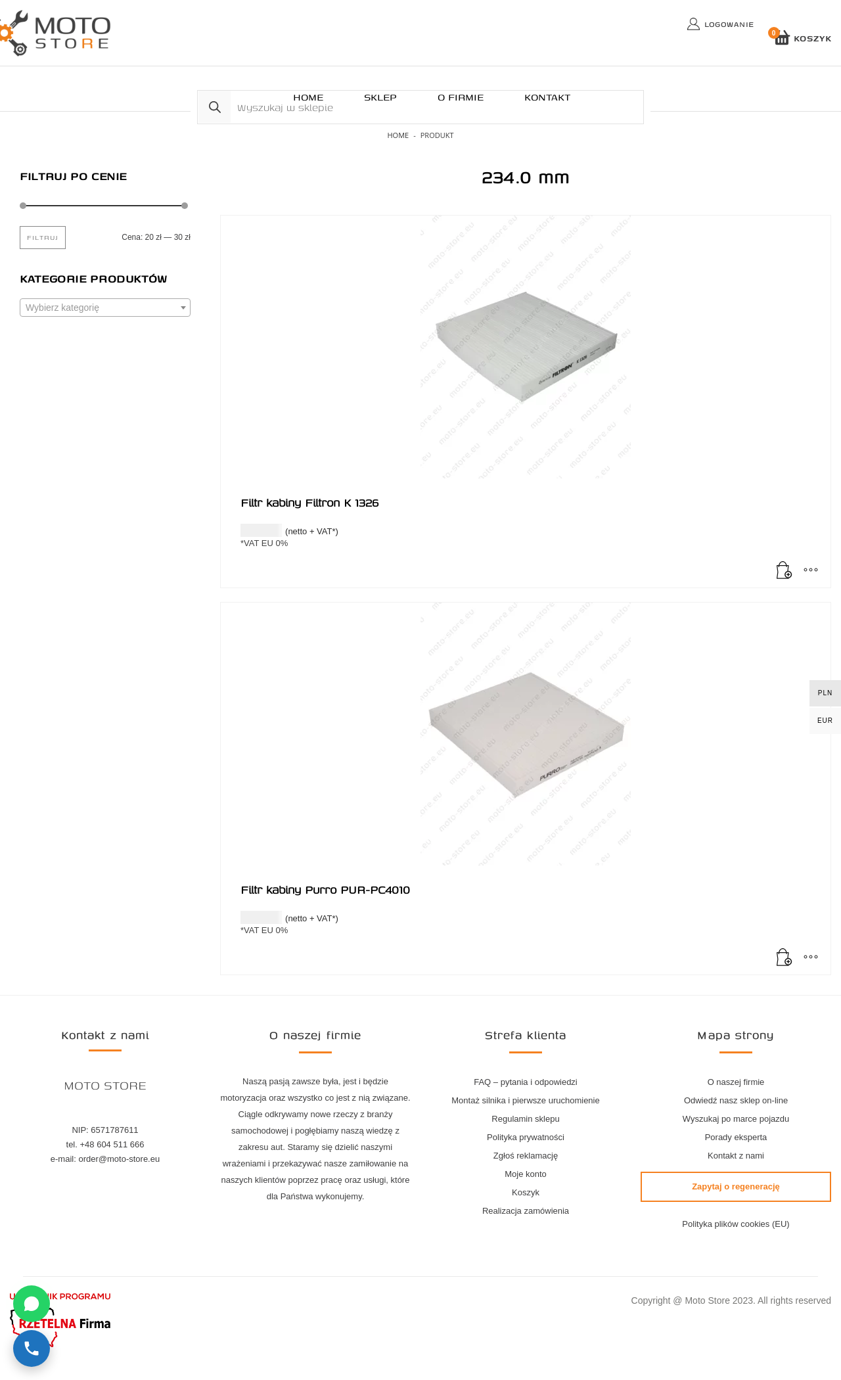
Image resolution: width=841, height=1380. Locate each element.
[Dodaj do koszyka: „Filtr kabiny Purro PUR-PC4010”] (784, 958)
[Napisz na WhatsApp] (31, 1303)
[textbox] (105, 308)
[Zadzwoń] (31, 1348)
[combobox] (105, 307)
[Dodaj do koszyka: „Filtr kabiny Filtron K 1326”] (784, 571)
